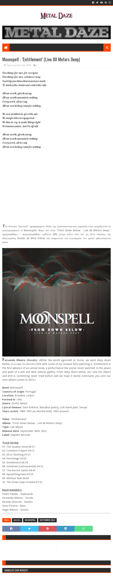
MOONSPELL (30, 520)
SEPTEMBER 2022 (47, 520)
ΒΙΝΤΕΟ (17, 520)
